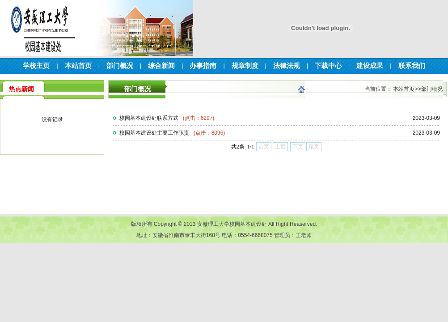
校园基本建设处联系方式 (167, 118)
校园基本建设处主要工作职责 (172, 133)
